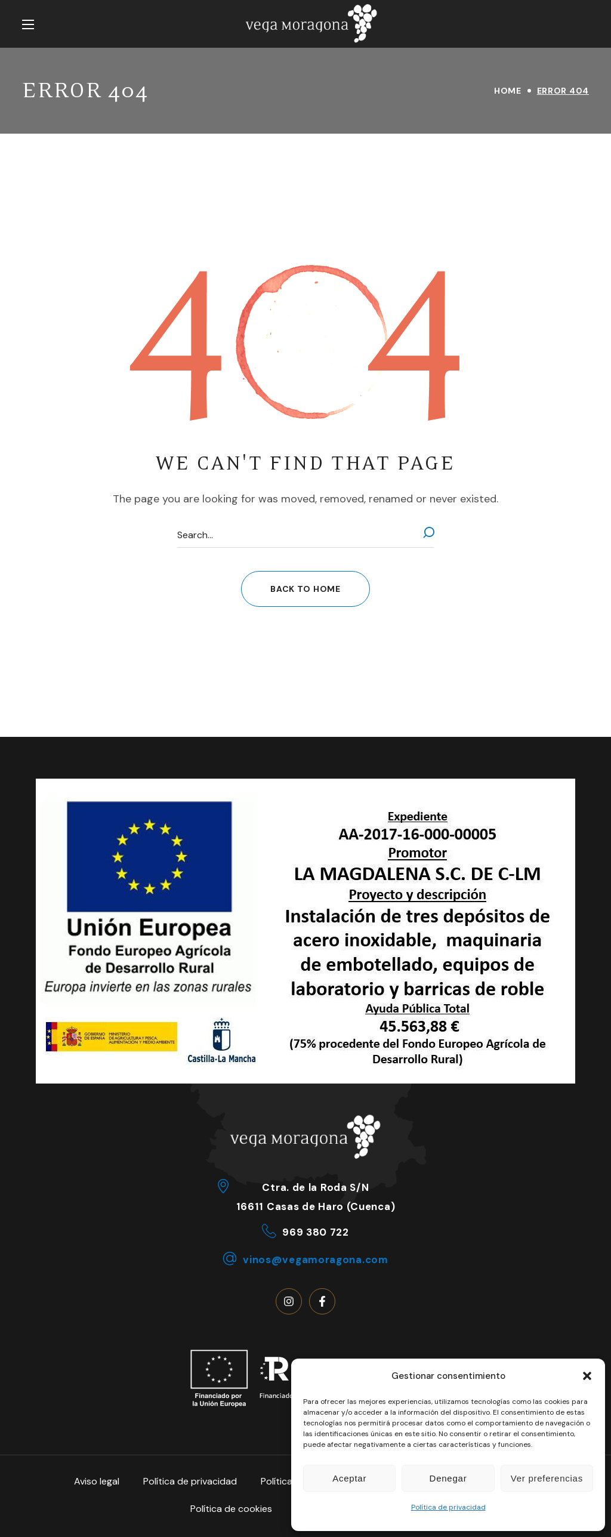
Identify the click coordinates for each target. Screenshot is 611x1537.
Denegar (448, 1478)
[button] (587, 1376)
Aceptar (349, 1478)
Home (507, 90)
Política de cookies (231, 1508)
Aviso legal (96, 1481)
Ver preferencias (547, 1478)
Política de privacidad (448, 1507)
